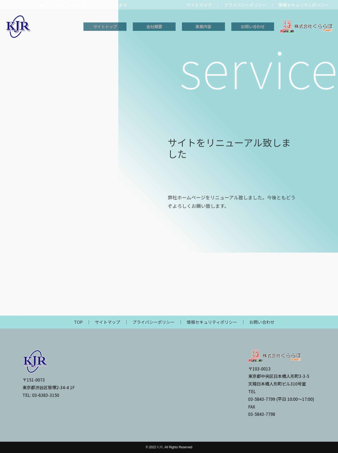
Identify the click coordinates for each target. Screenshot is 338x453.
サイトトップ (105, 26)
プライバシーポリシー (153, 322)
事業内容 (203, 26)
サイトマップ (107, 322)
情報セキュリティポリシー (212, 322)
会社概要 (154, 26)
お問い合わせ (253, 26)
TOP (78, 322)
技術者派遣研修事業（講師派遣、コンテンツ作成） (63, 108)
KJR (160, 447)
